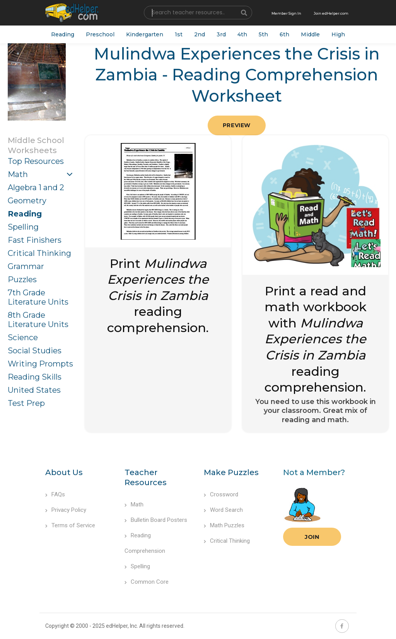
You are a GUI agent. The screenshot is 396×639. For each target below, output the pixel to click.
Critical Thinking (39, 253)
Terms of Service (70, 525)
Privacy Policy (65, 509)
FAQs (55, 494)
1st (179, 34)
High (338, 34)
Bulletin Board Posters (156, 519)
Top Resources (36, 161)
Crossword (221, 494)
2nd (199, 34)
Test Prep (26, 403)
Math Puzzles (224, 525)
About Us (64, 472)
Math (18, 174)
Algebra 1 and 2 (36, 187)
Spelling (23, 227)
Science (23, 337)
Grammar (26, 266)
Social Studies (34, 350)
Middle (310, 34)
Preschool (100, 34)
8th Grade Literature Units (38, 319)
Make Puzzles (231, 472)
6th (284, 34)
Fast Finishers (34, 240)
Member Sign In (286, 13)
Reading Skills (34, 377)
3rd (221, 34)
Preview (237, 125)
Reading (62, 34)
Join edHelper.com (331, 13)
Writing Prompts (40, 363)
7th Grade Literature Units (38, 297)
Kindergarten (144, 34)
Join (312, 536)
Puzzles (22, 279)
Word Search (223, 509)
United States (34, 390)
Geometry (27, 200)
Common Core (147, 581)
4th (242, 34)
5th (263, 34)
